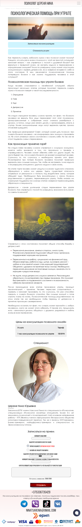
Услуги (13, 8)
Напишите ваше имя (40, 436)
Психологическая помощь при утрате (27, 8)
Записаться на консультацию (41, 43)
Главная (7, 8)
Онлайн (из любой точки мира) (39, 450)
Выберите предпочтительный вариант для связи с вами (40, 454)
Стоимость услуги (41, 50)
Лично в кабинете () (42, 446)
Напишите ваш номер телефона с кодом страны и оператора (40, 459)
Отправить (41, 485)
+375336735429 (41, 492)
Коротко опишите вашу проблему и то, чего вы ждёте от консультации (40, 466)
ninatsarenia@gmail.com (41, 510)
